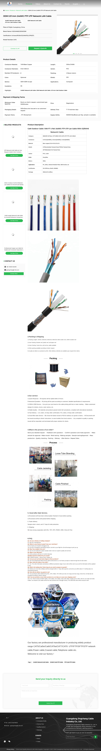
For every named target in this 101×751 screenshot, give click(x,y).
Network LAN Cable (21, 10)
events (67, 4)
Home (20, 4)
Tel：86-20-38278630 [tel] (11, 722)
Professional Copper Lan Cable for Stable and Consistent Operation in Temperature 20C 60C (14, 249)
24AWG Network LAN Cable (41, 662)
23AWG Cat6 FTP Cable (56, 662)
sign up (92, 736)
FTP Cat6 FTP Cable (69, 662)
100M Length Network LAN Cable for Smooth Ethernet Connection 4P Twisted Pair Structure (13, 217)
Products (29, 4)
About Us (47, 4)
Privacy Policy (10, 749)
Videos (38, 4)
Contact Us (57, 4)
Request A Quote (40, 48)
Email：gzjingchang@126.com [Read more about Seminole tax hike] (13, 725)
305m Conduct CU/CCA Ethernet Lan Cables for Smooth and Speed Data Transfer (13, 184)
